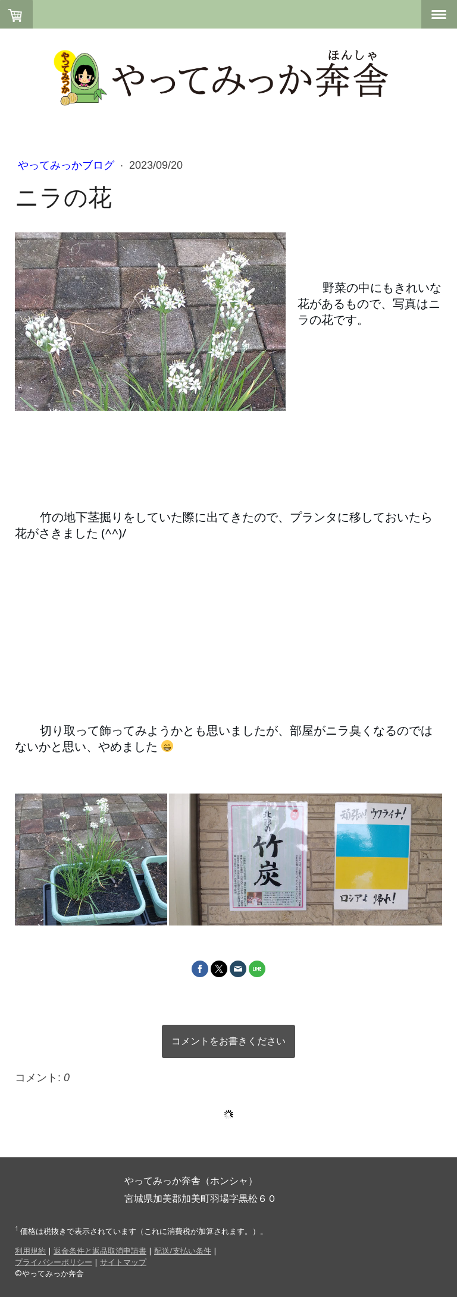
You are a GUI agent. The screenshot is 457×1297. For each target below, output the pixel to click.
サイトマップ (123, 1262)
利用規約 (30, 1250)
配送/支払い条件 (182, 1250)
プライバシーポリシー (53, 1262)
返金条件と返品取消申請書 (100, 1250)
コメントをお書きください (228, 1041)
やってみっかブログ (67, 165)
